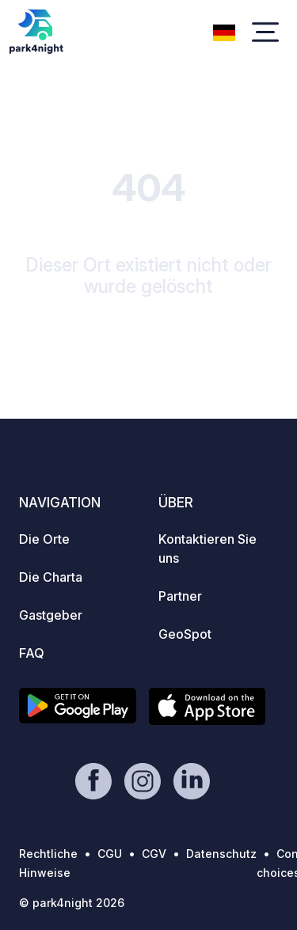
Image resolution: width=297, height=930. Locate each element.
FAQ (31, 653)
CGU (109, 853)
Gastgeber (50, 615)
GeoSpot (184, 634)
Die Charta (50, 577)
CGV (154, 853)
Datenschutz (221, 853)
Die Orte (44, 539)
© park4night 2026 (71, 902)
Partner (180, 596)
